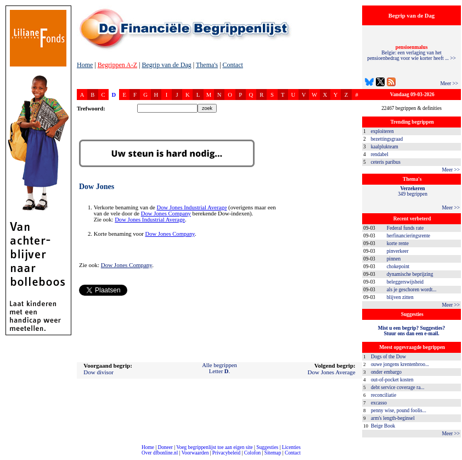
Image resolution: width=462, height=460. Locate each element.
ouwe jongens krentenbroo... (400, 364)
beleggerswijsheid (405, 282)
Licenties (291, 447)
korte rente (398, 243)
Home (85, 65)
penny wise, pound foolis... (398, 410)
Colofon (252, 453)
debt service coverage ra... (397, 387)
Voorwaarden (195, 453)
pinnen (394, 259)
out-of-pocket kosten (392, 380)
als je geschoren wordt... (412, 289)
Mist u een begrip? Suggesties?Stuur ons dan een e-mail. (411, 330)
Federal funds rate (405, 228)
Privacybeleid (226, 453)
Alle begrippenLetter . (219, 368)
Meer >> (449, 83)
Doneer (164, 447)
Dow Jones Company (166, 213)
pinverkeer (398, 251)
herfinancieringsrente (408, 236)
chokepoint (398, 266)
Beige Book (383, 426)
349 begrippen (412, 191)
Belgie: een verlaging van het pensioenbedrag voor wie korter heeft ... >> (411, 53)
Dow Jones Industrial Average (191, 207)
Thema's (207, 65)
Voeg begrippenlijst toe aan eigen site (214, 447)
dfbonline (451, 457)
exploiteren (382, 131)
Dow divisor (98, 372)
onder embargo (386, 372)
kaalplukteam (384, 146)
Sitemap (272, 453)
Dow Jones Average (332, 372)
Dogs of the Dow (388, 356)
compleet (6, 457)
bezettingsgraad (387, 139)
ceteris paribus (386, 162)
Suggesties (267, 447)
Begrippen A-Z (117, 65)
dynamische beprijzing (410, 274)
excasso (379, 403)
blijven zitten (400, 297)
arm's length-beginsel (393, 418)
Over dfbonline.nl (160, 453)
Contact (233, 65)
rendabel (379, 154)
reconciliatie (383, 395)
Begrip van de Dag (166, 65)
